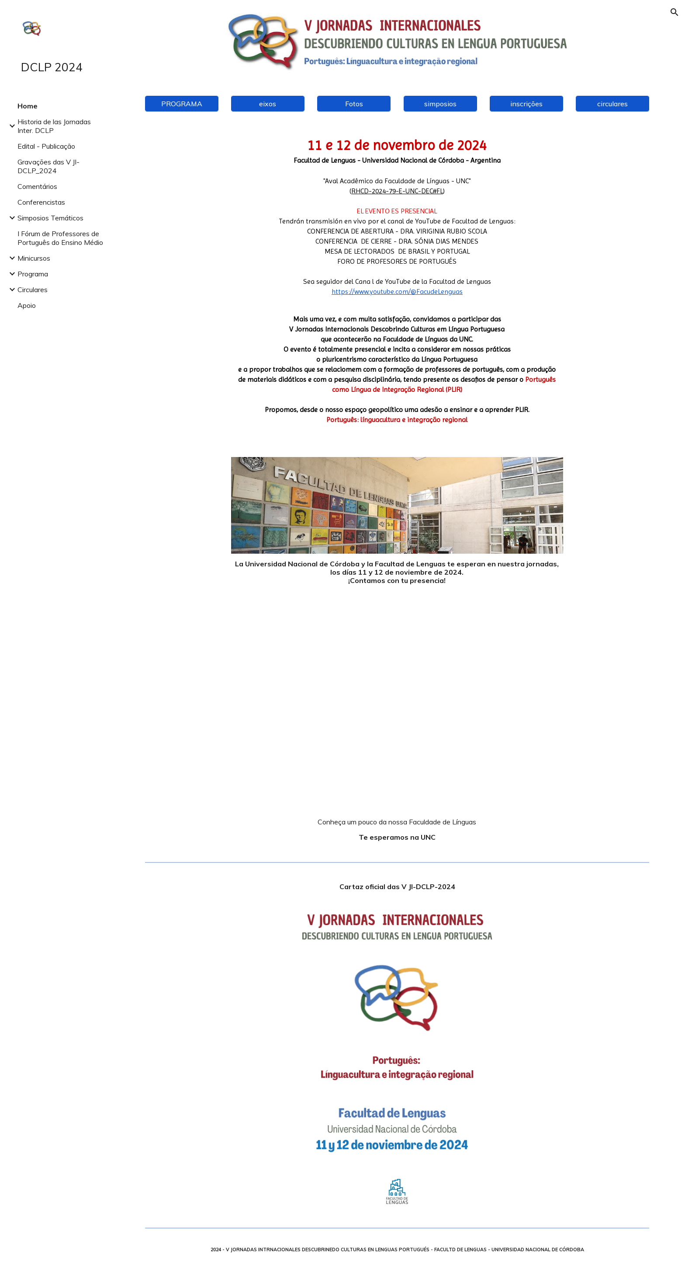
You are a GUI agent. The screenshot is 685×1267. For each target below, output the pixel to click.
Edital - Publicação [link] (46, 146)
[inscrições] (526, 103)
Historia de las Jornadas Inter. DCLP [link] (54, 126)
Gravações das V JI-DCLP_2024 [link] (48, 166)
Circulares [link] (32, 289)
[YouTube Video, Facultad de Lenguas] (397, 712)
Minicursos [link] (33, 258)
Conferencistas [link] (41, 202)
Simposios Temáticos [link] (50, 217)
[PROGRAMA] (181, 103)
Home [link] (27, 105)
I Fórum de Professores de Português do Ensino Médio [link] (60, 238)
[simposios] (440, 103)
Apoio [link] (26, 305)
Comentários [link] (37, 186)
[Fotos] (354, 103)
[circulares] (612, 103)
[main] (397, 284)
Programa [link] (32, 273)
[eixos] (268, 103)
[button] (674, 12)
